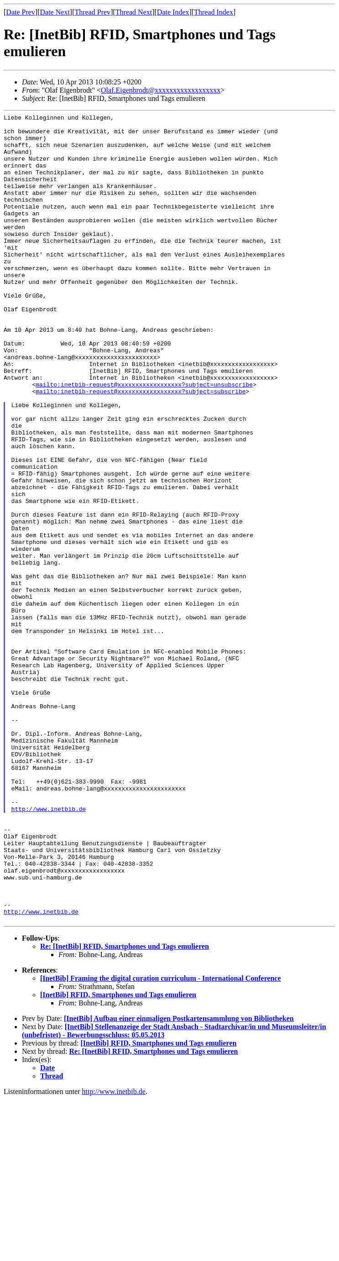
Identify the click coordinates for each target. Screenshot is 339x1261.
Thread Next (133, 12)
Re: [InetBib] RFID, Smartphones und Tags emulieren (124, 1108)
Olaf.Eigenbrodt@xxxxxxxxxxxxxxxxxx (160, 90)
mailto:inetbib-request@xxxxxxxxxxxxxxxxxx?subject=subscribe (140, 447)
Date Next (55, 12)
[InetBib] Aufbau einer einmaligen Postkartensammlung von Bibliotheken (179, 1180)
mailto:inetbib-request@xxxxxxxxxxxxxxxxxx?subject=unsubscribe (144, 439)
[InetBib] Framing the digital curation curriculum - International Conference (160, 1140)
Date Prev (20, 12)
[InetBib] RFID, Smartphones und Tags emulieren (118, 1156)
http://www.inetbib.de (48, 948)
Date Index (173, 12)
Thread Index (213, 12)
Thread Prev (92, 12)
